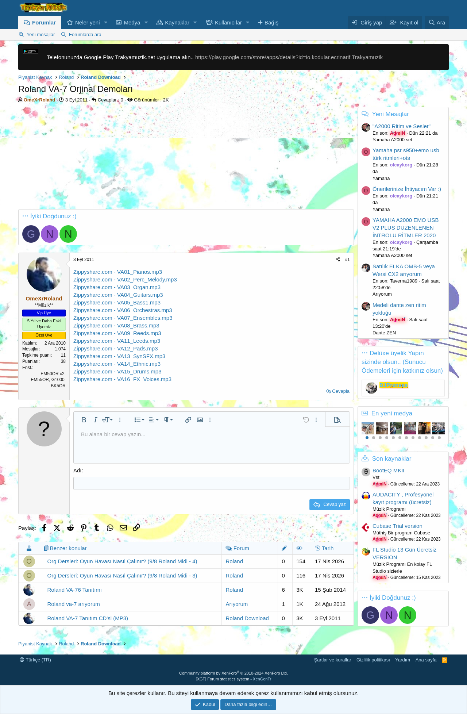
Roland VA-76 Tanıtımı (74, 589)
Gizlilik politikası (373, 659)
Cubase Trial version (397, 526)
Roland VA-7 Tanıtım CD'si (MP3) (87, 618)
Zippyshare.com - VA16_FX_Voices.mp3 (122, 379)
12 (439, 437)
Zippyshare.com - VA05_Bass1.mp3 (117, 302)
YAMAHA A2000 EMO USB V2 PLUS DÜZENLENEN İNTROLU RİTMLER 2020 (406, 227)
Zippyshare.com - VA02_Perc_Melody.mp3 (125, 279)
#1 (347, 259)
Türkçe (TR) (35, 659)
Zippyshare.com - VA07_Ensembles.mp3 (123, 318)
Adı (77, 470)
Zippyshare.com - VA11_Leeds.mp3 (116, 341)
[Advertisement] (186, 158)
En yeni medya (391, 413)
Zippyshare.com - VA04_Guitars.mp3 (118, 295)
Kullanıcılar (228, 22)
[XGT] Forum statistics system (233, 678)
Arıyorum (236, 603)
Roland (234, 561)
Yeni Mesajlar (390, 114)
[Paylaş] (338, 260)
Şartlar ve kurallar (332, 659)
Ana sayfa (426, 659)
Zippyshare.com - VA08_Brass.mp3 (116, 325)
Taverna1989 (403, 281)
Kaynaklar (177, 22)
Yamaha (381, 178)
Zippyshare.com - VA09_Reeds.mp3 (117, 333)
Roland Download (247, 618)
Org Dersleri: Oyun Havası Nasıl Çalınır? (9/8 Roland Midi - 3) (122, 575)
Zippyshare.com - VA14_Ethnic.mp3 (117, 364)
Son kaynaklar (392, 458)
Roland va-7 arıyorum (73, 603)
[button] (105, 22)
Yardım (402, 659)
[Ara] (437, 22)
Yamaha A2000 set (392, 139)
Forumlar (44, 22)
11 (432, 437)
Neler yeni (87, 22)
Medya (132, 22)
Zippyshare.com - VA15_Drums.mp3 (117, 371)
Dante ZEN (384, 332)
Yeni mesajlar (41, 34)
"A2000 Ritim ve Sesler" (402, 126)
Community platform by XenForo (233, 673)
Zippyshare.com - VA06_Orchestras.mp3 (122, 310)
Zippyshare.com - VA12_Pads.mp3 (115, 348)
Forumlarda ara (85, 34)
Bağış (271, 22)
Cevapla (341, 391)
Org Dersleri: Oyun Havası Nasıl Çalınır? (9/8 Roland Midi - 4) (122, 561)
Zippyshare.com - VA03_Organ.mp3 (117, 287)
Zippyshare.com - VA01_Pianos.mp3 (117, 272)
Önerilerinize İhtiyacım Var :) (407, 189)
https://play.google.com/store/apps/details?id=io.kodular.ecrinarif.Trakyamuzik (289, 57)
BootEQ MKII (389, 470)
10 (426, 437)
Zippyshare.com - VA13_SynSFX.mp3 (119, 356)
